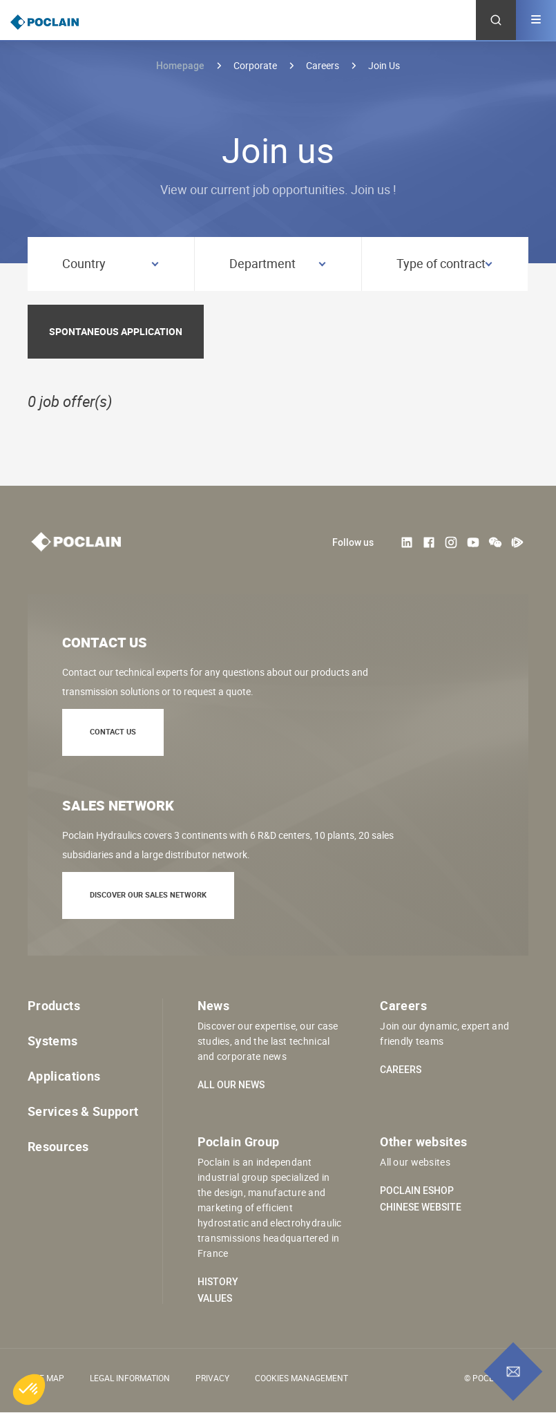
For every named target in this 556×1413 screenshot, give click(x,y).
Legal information (130, 1377)
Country (84, 263)
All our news (231, 1084)
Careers (400, 1069)
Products (54, 1005)
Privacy (212, 1377)
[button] (29, 1389)
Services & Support (83, 1111)
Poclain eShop (417, 1190)
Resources (58, 1146)
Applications (64, 1076)
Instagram (451, 542)
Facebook (429, 542)
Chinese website (420, 1207)
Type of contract (441, 263)
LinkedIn (407, 542)
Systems (53, 1040)
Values (215, 1298)
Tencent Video (517, 542)
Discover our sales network (148, 894)
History (218, 1281)
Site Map (46, 1377)
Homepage (180, 65)
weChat (495, 542)
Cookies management (301, 1377)
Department (262, 263)
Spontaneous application (115, 331)
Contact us (113, 731)
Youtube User (473, 542)
